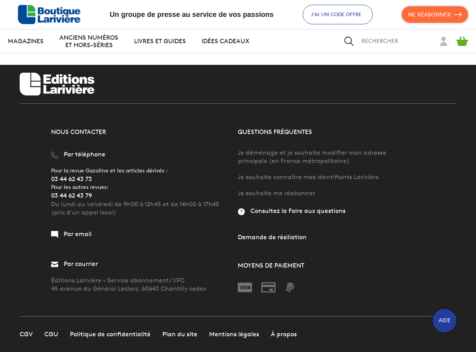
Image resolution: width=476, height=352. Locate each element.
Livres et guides (160, 41)
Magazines (26, 41)
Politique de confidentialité (110, 334)
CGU (51, 334)
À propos (284, 334)
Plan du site (179, 334)
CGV (26, 334)
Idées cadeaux (226, 41)
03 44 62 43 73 (71, 179)
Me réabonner (435, 14)
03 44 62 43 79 (71, 195)
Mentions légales (234, 334)
